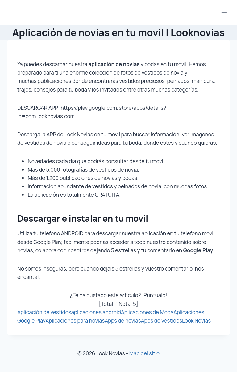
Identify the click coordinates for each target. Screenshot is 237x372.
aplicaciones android (96, 312)
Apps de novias (123, 320)
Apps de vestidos (161, 320)
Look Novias (196, 320)
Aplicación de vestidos (44, 312)
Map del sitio (144, 353)
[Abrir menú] (224, 12)
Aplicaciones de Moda (147, 312)
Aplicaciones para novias (75, 320)
